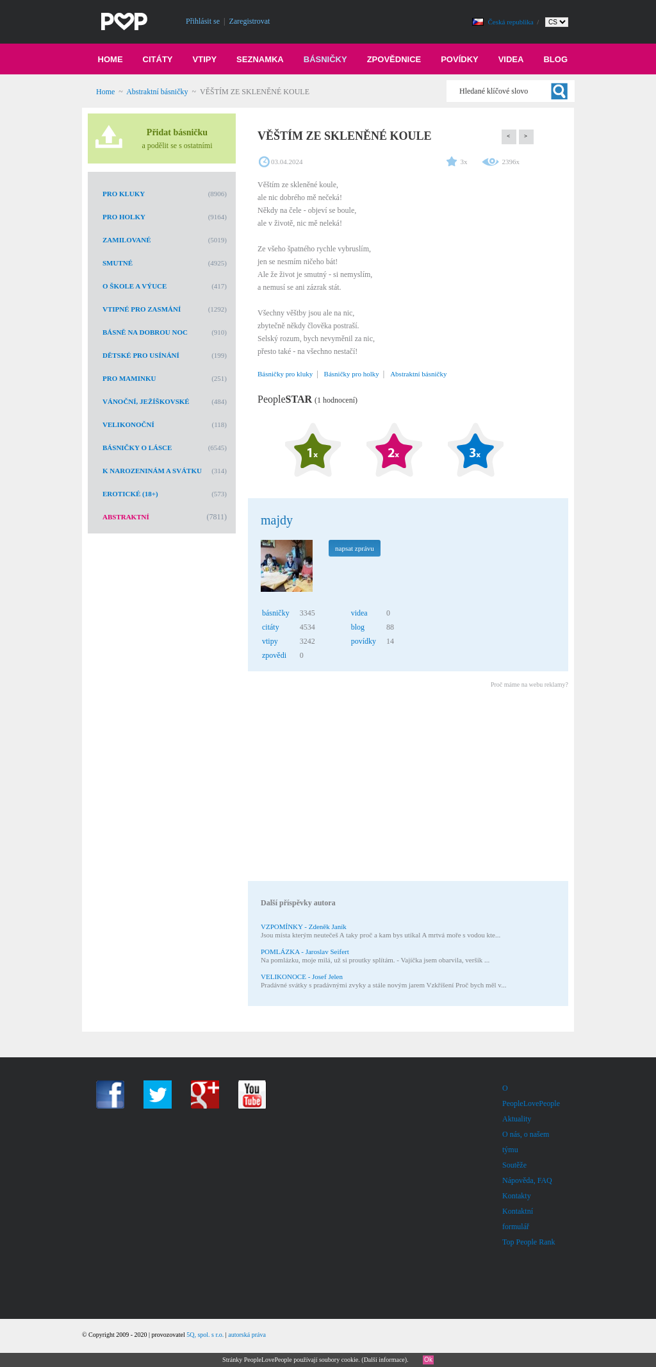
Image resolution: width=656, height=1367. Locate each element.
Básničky (325, 59)
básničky (276, 612)
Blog (555, 59)
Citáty (158, 59)
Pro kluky (123, 193)
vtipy (270, 641)
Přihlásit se (203, 21)
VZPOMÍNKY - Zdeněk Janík (304, 926)
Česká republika (512, 22)
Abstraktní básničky (157, 91)
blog (358, 627)
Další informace (384, 1359)
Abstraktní (125, 517)
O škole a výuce (134, 286)
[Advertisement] (407, 786)
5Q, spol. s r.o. (205, 1334)
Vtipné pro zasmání (141, 309)
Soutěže (514, 1165)
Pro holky (123, 217)
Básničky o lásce (137, 447)
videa (359, 612)
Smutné (117, 263)
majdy (277, 520)
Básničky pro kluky (285, 374)
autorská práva (247, 1334)
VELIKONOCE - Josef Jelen (302, 976)
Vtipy (205, 59)
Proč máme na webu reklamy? (529, 684)
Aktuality (516, 1118)
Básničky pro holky (351, 374)
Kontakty (516, 1195)
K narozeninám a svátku (152, 470)
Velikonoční (128, 424)
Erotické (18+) (130, 494)
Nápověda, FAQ (527, 1180)
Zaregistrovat (249, 21)
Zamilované (126, 240)
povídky (363, 641)
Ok (428, 1359)
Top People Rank (528, 1241)
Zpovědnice (394, 59)
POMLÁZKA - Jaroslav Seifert (305, 951)
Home (110, 59)
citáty (270, 627)
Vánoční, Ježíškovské (146, 401)
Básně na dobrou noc (145, 332)
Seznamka (260, 59)
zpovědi (274, 655)
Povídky (460, 59)
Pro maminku (129, 378)
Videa (511, 59)
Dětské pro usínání (140, 355)
